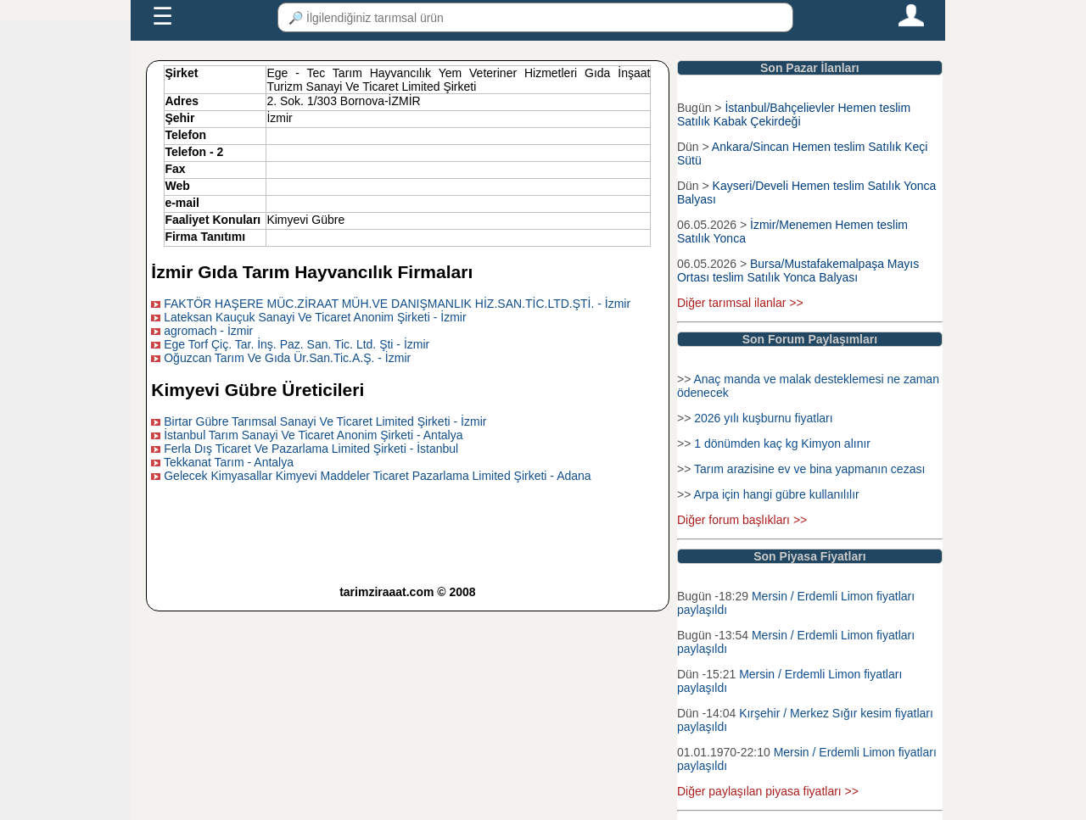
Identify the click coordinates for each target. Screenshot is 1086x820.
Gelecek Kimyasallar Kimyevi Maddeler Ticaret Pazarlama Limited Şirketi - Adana (377, 476)
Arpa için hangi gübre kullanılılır (776, 494)
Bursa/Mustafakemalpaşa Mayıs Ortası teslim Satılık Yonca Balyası (798, 270)
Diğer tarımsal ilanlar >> (740, 303)
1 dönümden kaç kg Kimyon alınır (782, 443)
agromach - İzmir (208, 330)
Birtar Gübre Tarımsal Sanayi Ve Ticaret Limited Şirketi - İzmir (325, 421)
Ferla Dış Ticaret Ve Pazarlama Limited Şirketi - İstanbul (311, 448)
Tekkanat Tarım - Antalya (229, 462)
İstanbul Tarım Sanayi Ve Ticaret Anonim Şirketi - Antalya (313, 435)
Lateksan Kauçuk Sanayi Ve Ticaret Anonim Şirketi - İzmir (315, 317)
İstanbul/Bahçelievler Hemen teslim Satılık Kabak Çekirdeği (793, 114)
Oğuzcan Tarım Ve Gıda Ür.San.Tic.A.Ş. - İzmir (287, 358)
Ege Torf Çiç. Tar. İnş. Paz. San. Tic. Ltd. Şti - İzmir (296, 344)
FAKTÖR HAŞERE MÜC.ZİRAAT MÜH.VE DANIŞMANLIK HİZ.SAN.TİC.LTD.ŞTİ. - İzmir (397, 303)
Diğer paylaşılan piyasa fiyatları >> (768, 791)
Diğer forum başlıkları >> (742, 520)
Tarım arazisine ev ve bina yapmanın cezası (809, 469)
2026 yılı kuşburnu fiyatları (763, 418)
